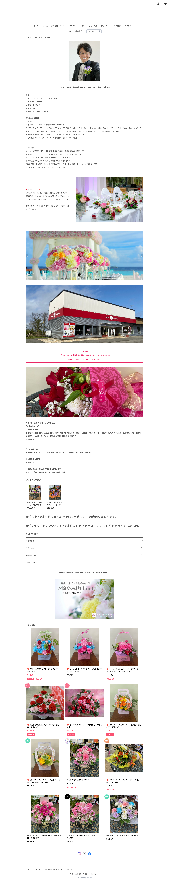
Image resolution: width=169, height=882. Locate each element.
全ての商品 (93, 26)
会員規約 (70, 869)
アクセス (128, 26)
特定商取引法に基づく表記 (54, 869)
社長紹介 (78, 31)
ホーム (36, 26)
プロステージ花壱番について (53, 26)
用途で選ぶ (37, 37)
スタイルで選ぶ (31, 562)
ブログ (81, 26)
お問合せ (117, 26)
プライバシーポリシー (35, 869)
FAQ (69, 31)
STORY (72, 26)
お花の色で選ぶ (32, 555)
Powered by (84, 878)
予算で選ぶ (30, 541)
